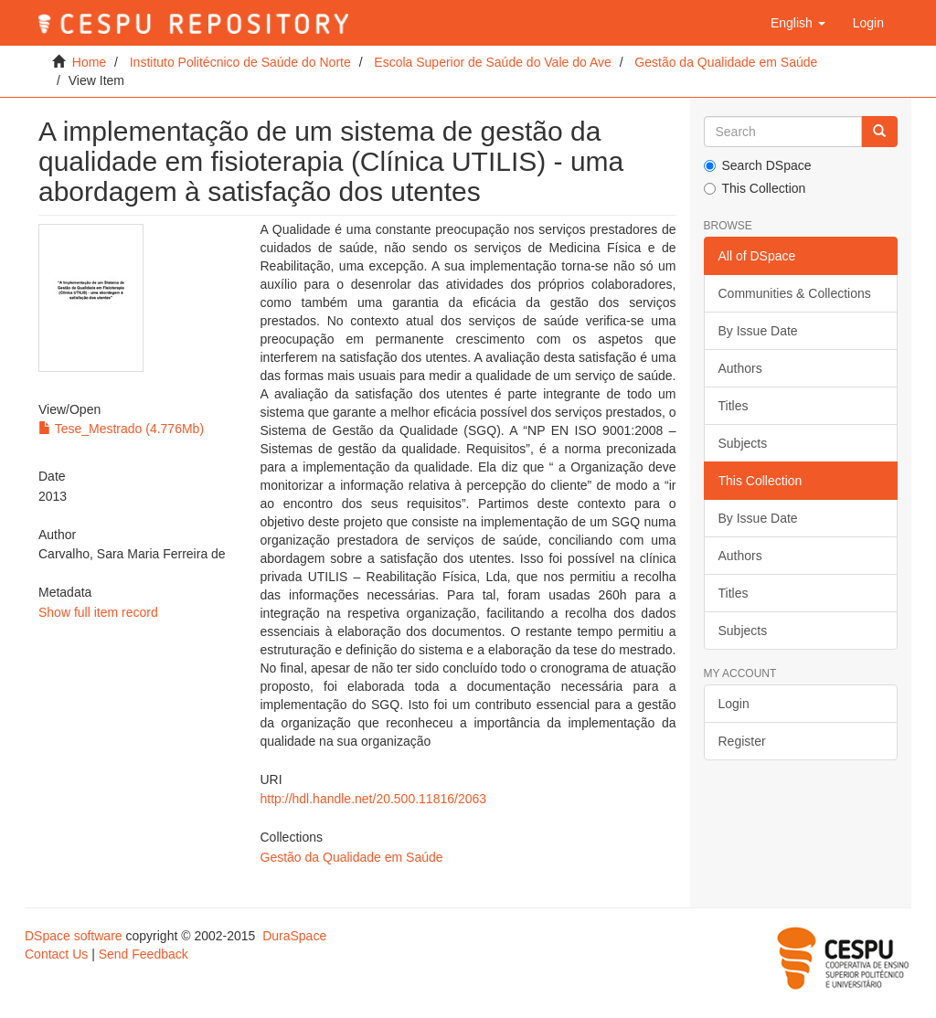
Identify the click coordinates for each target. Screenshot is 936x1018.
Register (742, 741)
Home (89, 62)
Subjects (743, 443)
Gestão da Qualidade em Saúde (725, 62)
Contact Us (56, 954)
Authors (740, 368)
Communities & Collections (794, 293)
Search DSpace (758, 165)
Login (734, 703)
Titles (733, 405)
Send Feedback (143, 954)
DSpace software (73, 935)
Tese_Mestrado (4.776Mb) (121, 428)
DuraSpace (294, 935)
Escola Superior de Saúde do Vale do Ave (492, 62)
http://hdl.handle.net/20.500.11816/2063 (374, 798)
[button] (798, 23)
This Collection (755, 188)
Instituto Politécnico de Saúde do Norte (240, 62)
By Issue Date (758, 330)
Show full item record (98, 612)
